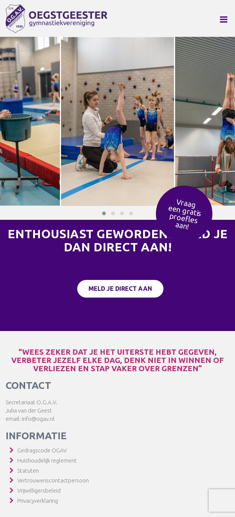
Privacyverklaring (37, 500)
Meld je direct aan (120, 288)
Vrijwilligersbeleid (39, 490)
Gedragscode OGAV (42, 450)
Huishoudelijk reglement (47, 460)
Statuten (28, 470)
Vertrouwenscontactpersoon (53, 480)
